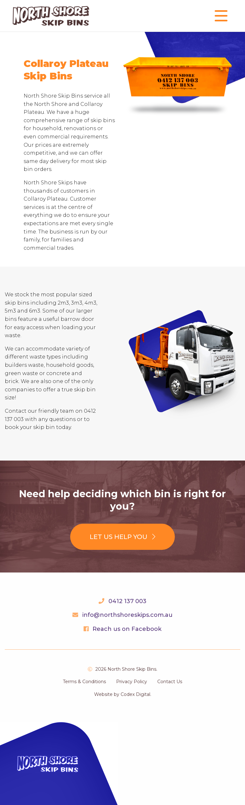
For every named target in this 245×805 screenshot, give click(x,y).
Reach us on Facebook (127, 628)
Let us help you (122, 537)
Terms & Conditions (84, 681)
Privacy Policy (131, 681)
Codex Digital (135, 694)
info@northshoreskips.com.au (127, 614)
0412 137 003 (127, 601)
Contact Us (169, 681)
